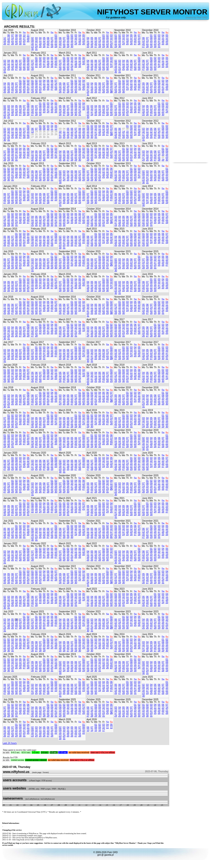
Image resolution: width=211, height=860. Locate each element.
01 (56, 35)
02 (32, 38)
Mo (4, 32)
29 (16, 43)
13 (8, 38)
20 (8, 41)
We (12, 32)
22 (16, 41)
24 (24, 41)
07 (12, 35)
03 (36, 38)
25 (28, 41)
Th (16, 32)
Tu (8, 32)
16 (20, 38)
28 (12, 43)
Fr (20, 32)
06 (8, 35)
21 (12, 41)
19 (4, 41)
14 (12, 38)
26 (4, 43)
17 (24, 38)
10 (24, 35)
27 (8, 43)
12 (4, 38)
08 (16, 35)
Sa (24, 32)
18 (28, 38)
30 (20, 43)
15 (16, 38)
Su (28, 32)
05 (44, 38)
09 (20, 35)
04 (40, 38)
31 (24, 43)
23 (20, 41)
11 (28, 35)
